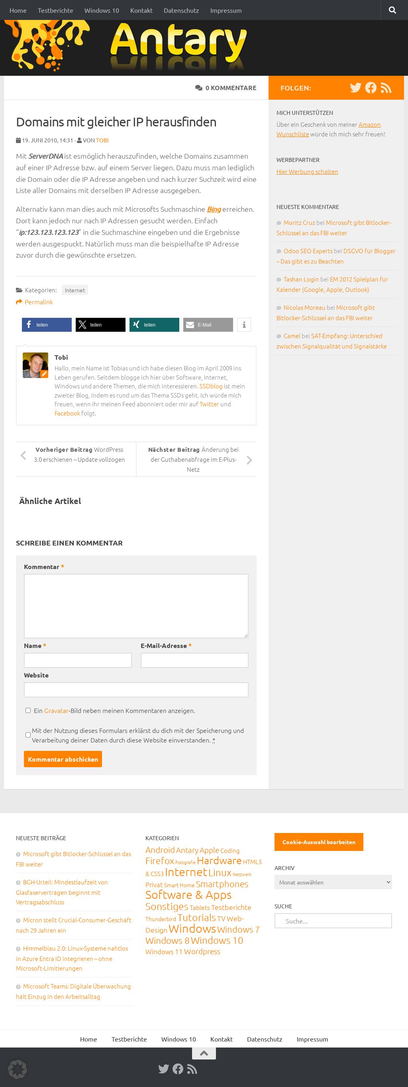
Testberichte (55, 10)
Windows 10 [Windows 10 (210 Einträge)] (217, 940)
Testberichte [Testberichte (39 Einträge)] (231, 907)
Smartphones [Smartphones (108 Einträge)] (222, 883)
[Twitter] (356, 88)
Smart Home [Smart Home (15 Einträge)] (179, 885)
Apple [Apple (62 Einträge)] (209, 850)
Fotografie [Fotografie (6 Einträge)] (185, 862)
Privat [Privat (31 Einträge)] (154, 884)
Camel (292, 335)
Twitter (209, 404)
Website (36, 675)
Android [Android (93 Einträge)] (160, 850)
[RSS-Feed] (386, 88)
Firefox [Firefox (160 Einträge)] (159, 860)
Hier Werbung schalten (307, 171)
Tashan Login (301, 279)
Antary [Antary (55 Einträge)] (187, 850)
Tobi (102, 140)
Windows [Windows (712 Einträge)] (192, 928)
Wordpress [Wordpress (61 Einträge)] (202, 951)
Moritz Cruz (299, 222)
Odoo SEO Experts (308, 250)
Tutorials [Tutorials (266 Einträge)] (196, 917)
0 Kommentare (226, 87)
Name (35, 645)
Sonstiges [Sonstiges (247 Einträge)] (166, 906)
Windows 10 (101, 10)
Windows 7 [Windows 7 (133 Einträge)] (238, 929)
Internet (75, 290)
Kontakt (141, 10)
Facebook (67, 413)
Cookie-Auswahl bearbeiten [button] (318, 841)
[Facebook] (371, 88)
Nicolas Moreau (305, 307)
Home (18, 10)
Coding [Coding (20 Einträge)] (230, 850)
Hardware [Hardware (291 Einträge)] (219, 860)
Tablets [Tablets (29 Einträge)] (200, 907)
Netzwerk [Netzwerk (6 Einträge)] (242, 874)
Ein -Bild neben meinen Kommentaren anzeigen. (114, 710)
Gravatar (56, 710)
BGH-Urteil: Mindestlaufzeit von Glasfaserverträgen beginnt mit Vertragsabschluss (62, 892)
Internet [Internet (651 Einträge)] (186, 871)
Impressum (226, 10)
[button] (47, 325)
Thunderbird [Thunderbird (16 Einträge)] (160, 919)
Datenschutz (181, 10)
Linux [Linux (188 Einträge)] (219, 872)
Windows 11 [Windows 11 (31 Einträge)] (164, 951)
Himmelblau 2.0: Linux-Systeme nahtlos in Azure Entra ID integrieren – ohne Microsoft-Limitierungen (72, 958)
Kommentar (44, 566)
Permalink (34, 301)
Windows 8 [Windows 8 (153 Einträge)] (167, 940)
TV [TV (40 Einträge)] (221, 918)
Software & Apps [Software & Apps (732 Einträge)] (188, 894)
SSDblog (211, 386)
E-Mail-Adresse (166, 645)
